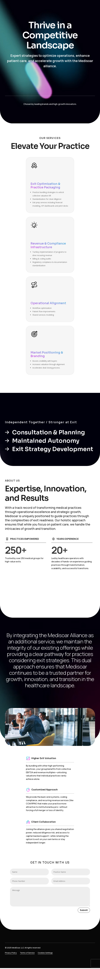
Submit (84, 910)
